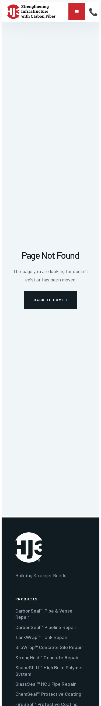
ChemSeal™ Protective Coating (48, 694)
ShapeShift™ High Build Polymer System (49, 670)
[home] (31, 12)
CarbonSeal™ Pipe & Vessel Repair (44, 614)
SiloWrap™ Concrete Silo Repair (49, 647)
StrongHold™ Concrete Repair (47, 657)
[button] (76, 11)
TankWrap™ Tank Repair (41, 637)
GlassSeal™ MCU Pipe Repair (45, 684)
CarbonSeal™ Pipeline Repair (45, 627)
